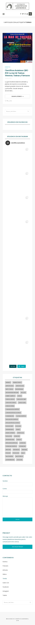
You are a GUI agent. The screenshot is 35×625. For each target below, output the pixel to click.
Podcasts (5, 566)
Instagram (6, 591)
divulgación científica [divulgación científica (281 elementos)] (12, 419)
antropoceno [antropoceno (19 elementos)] (9, 386)
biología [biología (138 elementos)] (23, 392)
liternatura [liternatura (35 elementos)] (22, 446)
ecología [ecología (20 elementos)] (18, 426)
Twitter (5, 595)
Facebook (6, 587)
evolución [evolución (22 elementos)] (9, 436)
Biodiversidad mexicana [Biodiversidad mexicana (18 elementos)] (12, 392)
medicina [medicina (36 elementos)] (8, 449)
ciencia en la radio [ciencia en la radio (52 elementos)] (11, 402)
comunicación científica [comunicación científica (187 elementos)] (12, 409)
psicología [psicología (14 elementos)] (16, 453)
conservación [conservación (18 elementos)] (10, 416)
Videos (5, 574)
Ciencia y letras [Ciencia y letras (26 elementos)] (10, 406)
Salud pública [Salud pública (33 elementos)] (19, 456)
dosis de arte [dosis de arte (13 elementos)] (9, 426)
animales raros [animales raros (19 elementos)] (17, 382)
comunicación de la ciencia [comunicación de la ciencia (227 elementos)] (13, 412)
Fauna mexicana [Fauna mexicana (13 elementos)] (10, 439)
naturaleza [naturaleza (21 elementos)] (16, 449)
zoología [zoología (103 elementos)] (19, 459)
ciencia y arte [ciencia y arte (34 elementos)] (22, 402)
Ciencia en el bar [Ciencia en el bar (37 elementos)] (21, 399)
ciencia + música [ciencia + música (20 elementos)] (10, 399)
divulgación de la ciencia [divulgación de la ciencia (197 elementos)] (12, 422)
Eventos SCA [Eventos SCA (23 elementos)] (20, 433)
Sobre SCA (6, 583)
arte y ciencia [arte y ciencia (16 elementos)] (9, 389)
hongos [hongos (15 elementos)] (19, 439)
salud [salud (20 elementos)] (23, 453)
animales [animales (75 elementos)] (8, 382)
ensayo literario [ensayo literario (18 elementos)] (10, 433)
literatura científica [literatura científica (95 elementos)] (11, 446)
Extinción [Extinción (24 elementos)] (16, 436)
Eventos (7, 67)
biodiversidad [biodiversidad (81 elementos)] (19, 389)
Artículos (5, 570)
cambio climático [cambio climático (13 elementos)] (10, 396)
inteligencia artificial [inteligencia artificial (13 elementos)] (11, 443)
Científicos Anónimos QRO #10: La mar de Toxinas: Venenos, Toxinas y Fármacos (17, 73)
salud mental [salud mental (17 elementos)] (9, 456)
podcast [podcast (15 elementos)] (8, 453)
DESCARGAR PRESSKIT (17, 547)
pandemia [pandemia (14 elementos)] (24, 449)
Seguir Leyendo (17, 96)
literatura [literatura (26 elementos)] (22, 443)
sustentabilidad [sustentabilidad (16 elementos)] (10, 459)
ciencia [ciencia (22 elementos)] (19, 396)
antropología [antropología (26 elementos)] (20, 386)
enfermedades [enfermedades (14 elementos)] (9, 429)
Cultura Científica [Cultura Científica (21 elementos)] (21, 416)
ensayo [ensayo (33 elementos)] (18, 429)
